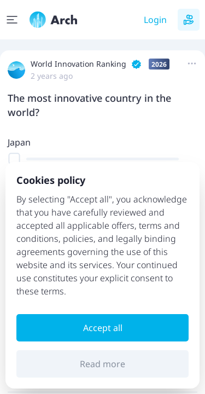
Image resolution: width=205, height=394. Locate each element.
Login (155, 20)
